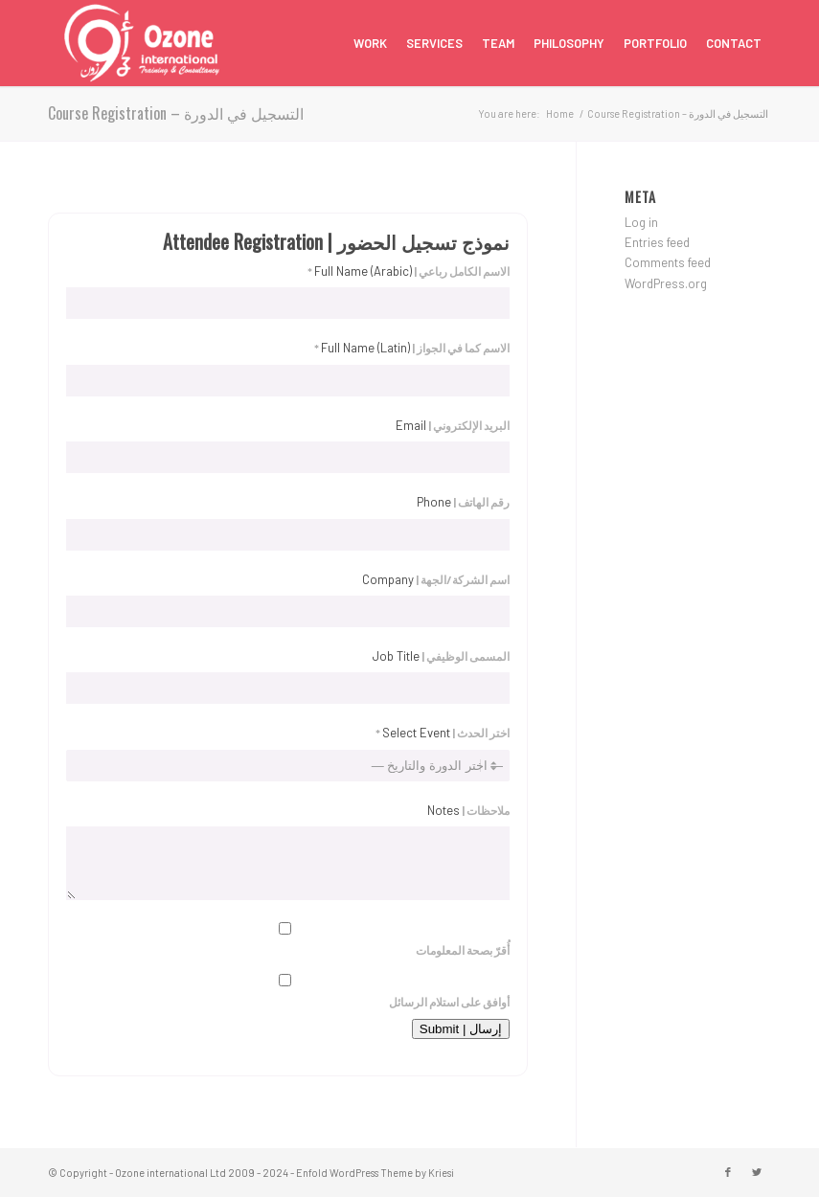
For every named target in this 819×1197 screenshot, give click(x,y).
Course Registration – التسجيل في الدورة (176, 113)
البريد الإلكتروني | (453, 425)
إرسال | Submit (461, 1029)
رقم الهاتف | (463, 501)
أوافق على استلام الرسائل (288, 991)
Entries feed (657, 242)
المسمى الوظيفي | (441, 656)
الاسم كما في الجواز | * (412, 347)
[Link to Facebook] (728, 1172)
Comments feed (668, 262)
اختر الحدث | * (442, 732)
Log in (641, 222)
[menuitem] (370, 43)
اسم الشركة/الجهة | (436, 579)
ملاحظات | (468, 810)
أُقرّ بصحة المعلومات (288, 939)
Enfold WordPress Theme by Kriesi (375, 1172)
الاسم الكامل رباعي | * (408, 271)
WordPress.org (666, 283)
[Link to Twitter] (756, 1172)
